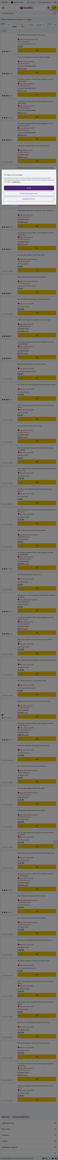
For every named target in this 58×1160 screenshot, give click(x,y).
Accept (29, 188)
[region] (29, 187)
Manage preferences (29, 199)
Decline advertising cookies (29, 193)
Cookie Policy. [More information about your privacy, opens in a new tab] (16, 182)
